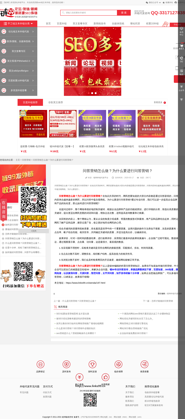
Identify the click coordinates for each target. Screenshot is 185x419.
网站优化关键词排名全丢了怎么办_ (136, 318)
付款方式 (47, 392)
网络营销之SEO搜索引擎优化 (134, 323)
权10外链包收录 (152, 401)
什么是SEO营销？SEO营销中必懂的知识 (75, 328)
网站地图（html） (121, 417)
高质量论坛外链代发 (154, 396)
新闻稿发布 (100, 23)
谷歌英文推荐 (55, 102)
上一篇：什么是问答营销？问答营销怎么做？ (75, 301)
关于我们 (129, 392)
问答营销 (26, 160)
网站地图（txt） (106, 417)
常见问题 (24, 392)
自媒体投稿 (118, 23)
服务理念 (129, 396)
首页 (48, 23)
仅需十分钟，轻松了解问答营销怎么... (23, 247)
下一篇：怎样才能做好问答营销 (158, 301)
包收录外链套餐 (152, 392)
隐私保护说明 (131, 405)
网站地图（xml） (136, 417)
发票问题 (47, 396)
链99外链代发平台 (100, 178)
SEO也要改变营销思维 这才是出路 (72, 313)
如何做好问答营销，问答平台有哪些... (23, 252)
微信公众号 (153, 2)
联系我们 (129, 401)
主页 (18, 160)
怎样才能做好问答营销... (16, 234)
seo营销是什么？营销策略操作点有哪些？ (76, 333)
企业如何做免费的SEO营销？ (134, 333)
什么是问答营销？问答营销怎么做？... (23, 243)
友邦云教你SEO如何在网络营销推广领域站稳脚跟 (80, 323)
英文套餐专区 (80, 23)
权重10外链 (152, 23)
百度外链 (62, 23)
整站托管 (135, 23)
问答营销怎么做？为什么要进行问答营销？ (53, 160)
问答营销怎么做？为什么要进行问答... (23, 238)
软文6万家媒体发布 (154, 405)
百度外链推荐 (30, 103)
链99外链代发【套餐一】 (62, 146)
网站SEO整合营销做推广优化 (134, 328)
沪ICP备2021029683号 (90, 417)
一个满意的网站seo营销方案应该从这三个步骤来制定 (145, 313)
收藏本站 (169, 2)
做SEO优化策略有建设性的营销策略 (73, 318)
